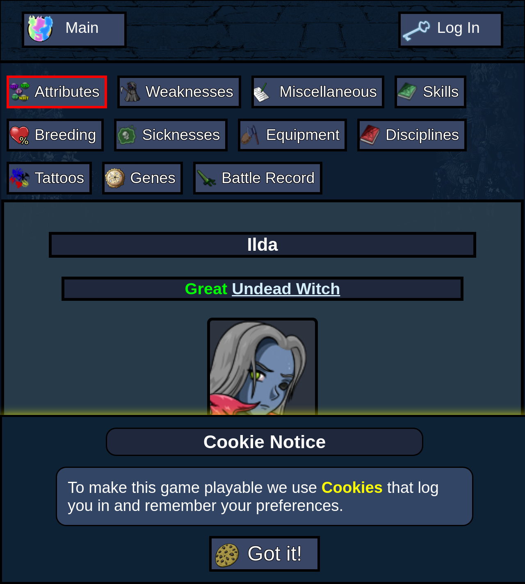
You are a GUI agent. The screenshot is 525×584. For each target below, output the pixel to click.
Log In (458, 26)
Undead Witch (286, 285)
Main (82, 26)
